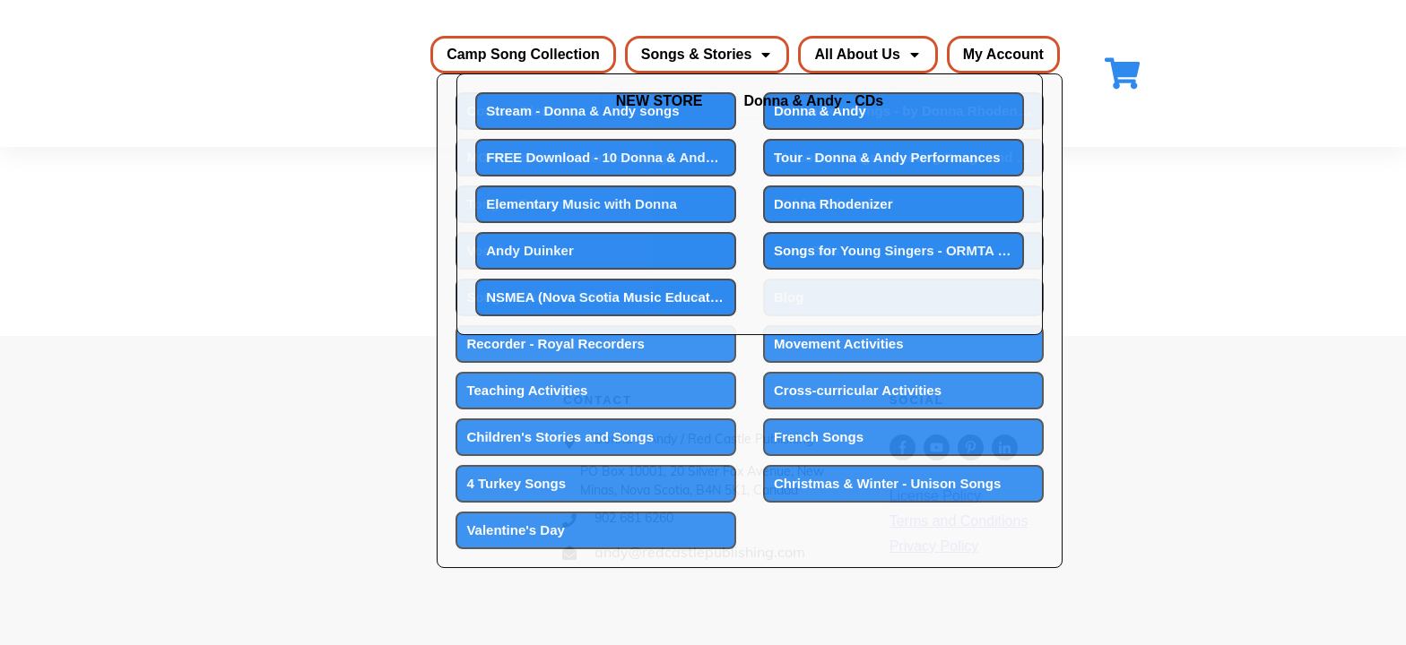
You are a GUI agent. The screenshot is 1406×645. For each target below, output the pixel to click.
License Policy (935, 495)
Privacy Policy (934, 546)
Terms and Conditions (959, 521)
